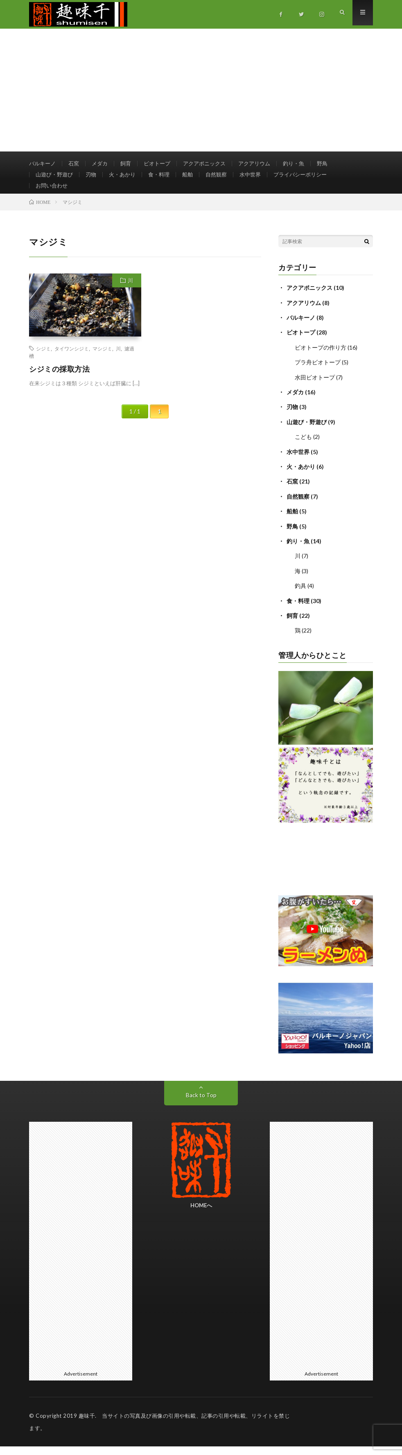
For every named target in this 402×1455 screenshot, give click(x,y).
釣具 (300, 595)
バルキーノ (43, 163)
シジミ (43, 361)
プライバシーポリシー (313, 178)
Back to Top (201, 1103)
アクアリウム (265, 163)
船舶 (195, 178)
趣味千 (87, 1424)
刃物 (94, 178)
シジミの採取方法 (59, 381)
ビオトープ (163, 163)
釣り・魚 (307, 163)
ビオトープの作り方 (320, 359)
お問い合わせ (53, 193)
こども (303, 447)
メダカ (103, 163)
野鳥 (337, 163)
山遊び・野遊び (56, 178)
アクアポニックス (213, 163)
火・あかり (127, 178)
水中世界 (260, 178)
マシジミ (102, 361)
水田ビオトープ (315, 388)
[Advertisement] (201, 90)
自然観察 (225, 178)
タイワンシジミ (71, 361)
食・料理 (165, 178)
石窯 (76, 163)
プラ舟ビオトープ (318, 374)
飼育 (130, 163)
